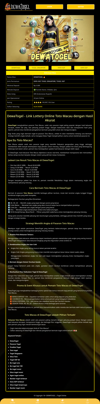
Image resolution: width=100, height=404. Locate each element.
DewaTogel (12, 125)
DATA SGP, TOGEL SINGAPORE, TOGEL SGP (49, 81)
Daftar (37, 401)
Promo (62, 401)
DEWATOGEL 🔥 (39, 77)
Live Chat (12, 401)
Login (87, 401)
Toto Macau (28, 193)
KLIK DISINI (38, 107)
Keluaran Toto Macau (16, 320)
